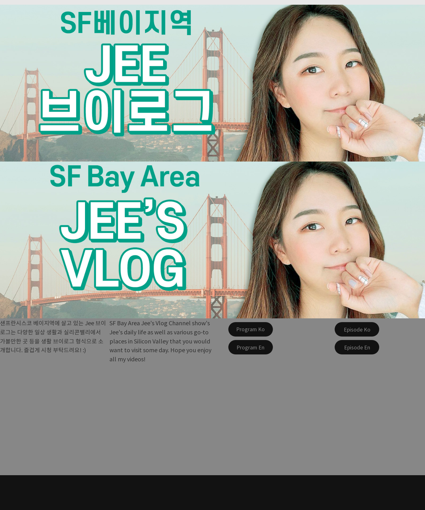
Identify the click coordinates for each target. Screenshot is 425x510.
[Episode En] (357, 347)
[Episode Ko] (357, 329)
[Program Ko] (250, 329)
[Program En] (250, 347)
